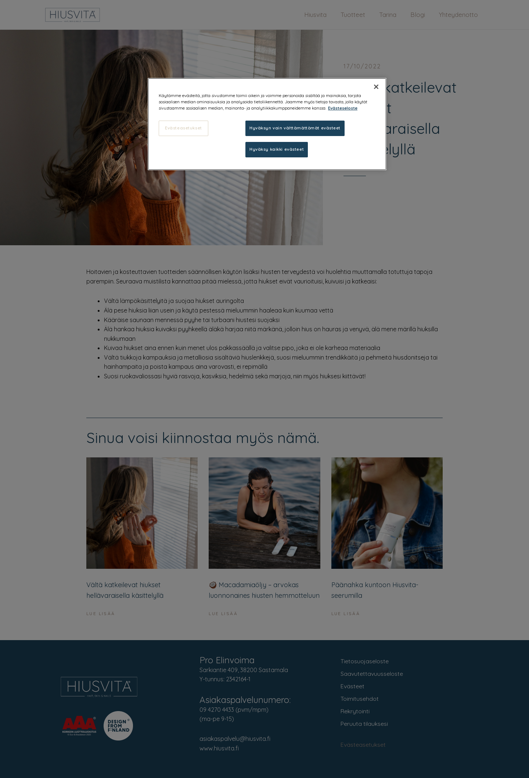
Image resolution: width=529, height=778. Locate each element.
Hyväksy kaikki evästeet (276, 149)
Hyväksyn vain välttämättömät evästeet (295, 128)
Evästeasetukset (183, 128)
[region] (267, 124)
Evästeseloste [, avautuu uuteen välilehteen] (342, 108)
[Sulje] (376, 87)
